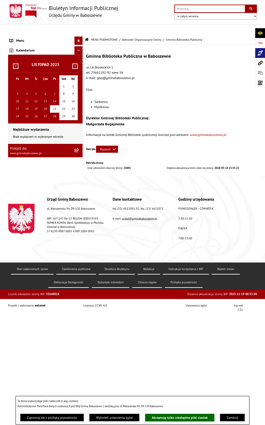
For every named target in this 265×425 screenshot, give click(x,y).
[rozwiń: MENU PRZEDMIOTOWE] (79, 252)
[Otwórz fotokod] (260, 83)
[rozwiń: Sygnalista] (79, 241)
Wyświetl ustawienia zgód (114, 417)
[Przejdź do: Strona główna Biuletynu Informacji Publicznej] (87, 29)
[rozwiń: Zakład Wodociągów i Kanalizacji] (79, 137)
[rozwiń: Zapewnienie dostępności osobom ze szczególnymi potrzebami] (79, 225)
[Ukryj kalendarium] (78, 279)
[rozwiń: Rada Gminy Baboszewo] (79, 93)
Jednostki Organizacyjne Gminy (142, 29)
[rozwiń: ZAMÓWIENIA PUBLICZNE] (79, 261)
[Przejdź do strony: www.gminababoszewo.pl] (260, 63)
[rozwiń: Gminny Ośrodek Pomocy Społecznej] (79, 115)
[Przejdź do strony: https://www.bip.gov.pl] (260, 43)
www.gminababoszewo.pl (208, 124)
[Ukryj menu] (78, 30)
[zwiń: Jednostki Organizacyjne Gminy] (79, 104)
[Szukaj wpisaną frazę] (251, 9)
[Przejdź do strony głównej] (63, 11)
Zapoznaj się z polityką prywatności (52, 417)
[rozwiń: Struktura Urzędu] (79, 82)
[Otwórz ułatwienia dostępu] (260, 33)
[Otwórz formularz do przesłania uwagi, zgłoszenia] (260, 73)
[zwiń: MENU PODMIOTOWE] (79, 38)
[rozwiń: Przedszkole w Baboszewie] (79, 148)
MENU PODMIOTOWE (104, 29)
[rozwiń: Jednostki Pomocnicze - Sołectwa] (79, 203)
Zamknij (232, 417)
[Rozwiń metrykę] (107, 138)
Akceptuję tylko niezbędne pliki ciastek (180, 417)
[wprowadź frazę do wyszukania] (210, 9)
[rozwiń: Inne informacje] (79, 269)
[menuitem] (45, 38)
